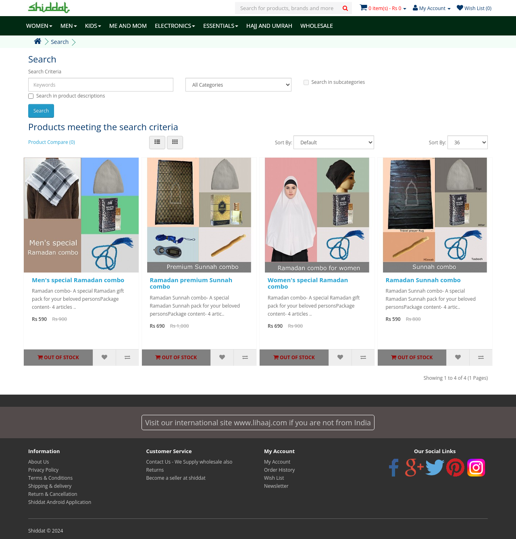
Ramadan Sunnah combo (423, 280)
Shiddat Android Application (59, 502)
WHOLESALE (316, 25)
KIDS (93, 25)
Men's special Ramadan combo (78, 280)
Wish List (274, 477)
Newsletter (276, 486)
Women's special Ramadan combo (308, 283)
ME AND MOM (128, 25)
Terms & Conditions (50, 477)
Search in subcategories (334, 82)
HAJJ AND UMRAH (269, 25)
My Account (277, 461)
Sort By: (283, 142)
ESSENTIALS (220, 25)
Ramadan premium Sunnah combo (191, 283)
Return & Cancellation (52, 494)
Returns (155, 469)
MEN (68, 25)
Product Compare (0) (51, 142)
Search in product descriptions (66, 95)
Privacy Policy (43, 469)
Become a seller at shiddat (176, 477)
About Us (38, 461)
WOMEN (39, 25)
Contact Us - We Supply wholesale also (189, 461)
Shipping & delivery (49, 486)
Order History (279, 469)
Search (60, 42)
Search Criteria (44, 71)
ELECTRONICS (175, 25)
